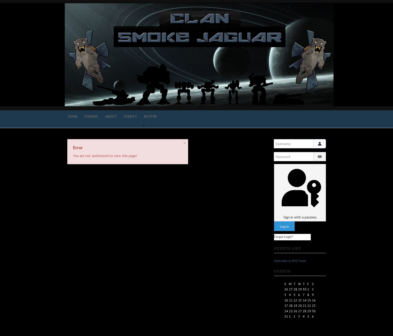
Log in (284, 226)
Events (130, 116)
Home (72, 116)
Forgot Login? (283, 237)
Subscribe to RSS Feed (290, 261)
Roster (150, 116)
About (111, 116)
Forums (91, 116)
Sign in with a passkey (300, 192)
